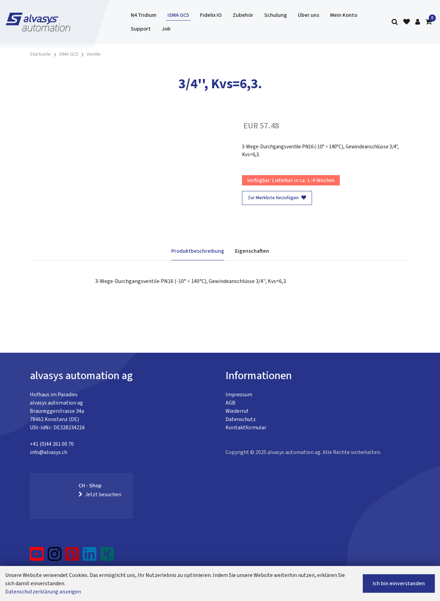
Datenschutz (240, 419)
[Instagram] (54, 556)
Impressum (238, 394)
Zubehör (243, 15)
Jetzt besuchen (100, 494)
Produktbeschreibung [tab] (197, 251)
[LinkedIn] (90, 556)
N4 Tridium (144, 15)
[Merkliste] (407, 22)
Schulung (275, 15)
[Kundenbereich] (418, 22)
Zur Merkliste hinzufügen (277, 197)
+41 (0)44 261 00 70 (52, 444)
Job (166, 29)
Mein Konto (343, 15)
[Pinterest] (72, 556)
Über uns (308, 15)
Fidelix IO (211, 15)
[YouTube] (37, 556)
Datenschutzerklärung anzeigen (43, 592)
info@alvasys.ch (48, 452)
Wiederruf (236, 411)
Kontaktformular (245, 427)
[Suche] (395, 22)
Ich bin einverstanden (399, 583)
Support (141, 29)
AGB (230, 403)
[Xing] (107, 556)
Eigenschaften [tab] (252, 251)
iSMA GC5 (178, 15)
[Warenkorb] (429, 22)
